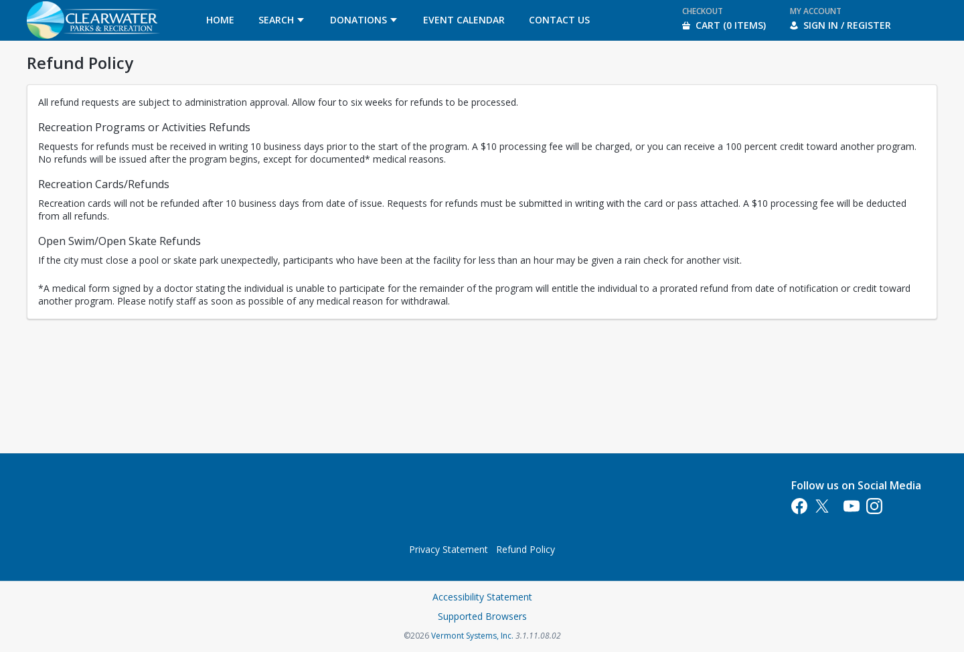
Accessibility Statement (482, 596)
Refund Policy (525, 549)
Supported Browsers (482, 616)
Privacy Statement (448, 549)
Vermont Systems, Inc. (472, 635)
